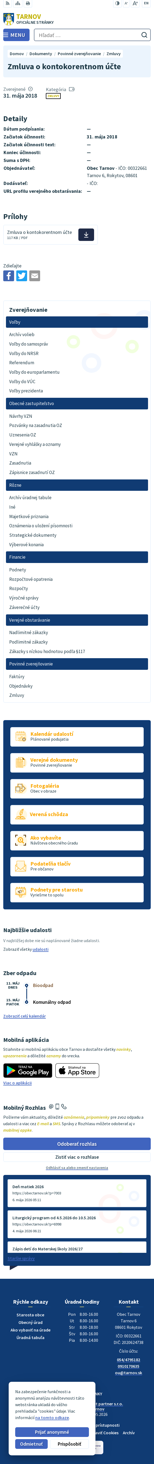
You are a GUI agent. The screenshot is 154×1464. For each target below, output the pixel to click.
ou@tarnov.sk (128, 1372)
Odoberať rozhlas (77, 1143)
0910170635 (128, 1366)
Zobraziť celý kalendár (24, 1016)
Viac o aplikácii (17, 1082)
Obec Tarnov (92, 1409)
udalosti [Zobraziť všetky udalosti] (41, 949)
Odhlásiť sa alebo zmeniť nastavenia (77, 1167)
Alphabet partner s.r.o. (101, 1403)
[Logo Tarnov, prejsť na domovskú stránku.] (77, 19)
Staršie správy (21, 1258)
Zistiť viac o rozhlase (77, 1157)
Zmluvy (53, 96)
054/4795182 (128, 1359)
